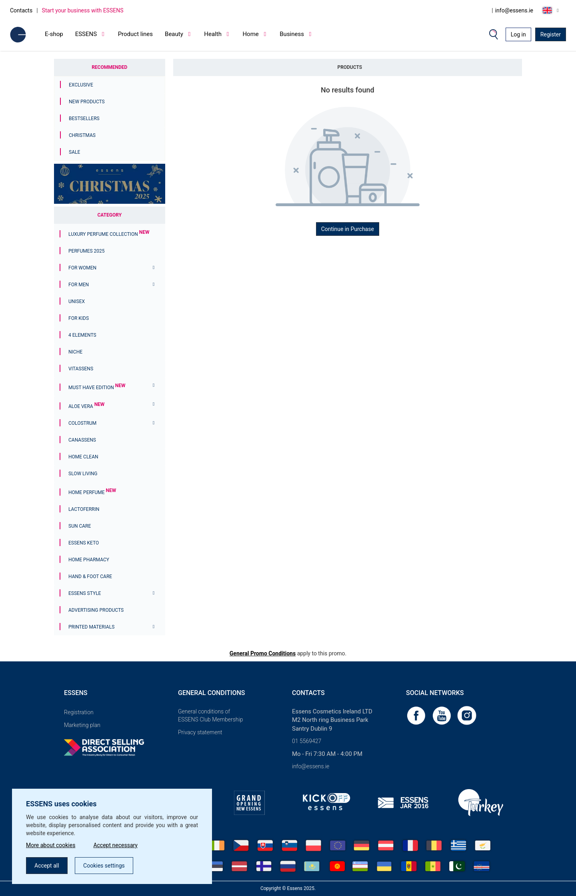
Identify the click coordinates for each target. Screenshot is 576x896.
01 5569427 (306, 741)
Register (550, 34)
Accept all (46, 865)
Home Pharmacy (88, 560)
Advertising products (96, 610)
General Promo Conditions (263, 653)
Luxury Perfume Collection (108, 234)
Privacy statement (200, 732)
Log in (518, 34)
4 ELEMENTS (82, 335)
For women (82, 268)
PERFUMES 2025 (86, 251)
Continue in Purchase (347, 229)
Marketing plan (82, 725)
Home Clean (83, 457)
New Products (87, 101)
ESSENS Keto (83, 543)
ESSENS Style (84, 593)
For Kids (78, 318)
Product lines (135, 34)
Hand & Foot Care (90, 576)
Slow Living (82, 473)
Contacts (21, 10)
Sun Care (79, 526)
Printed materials (91, 627)
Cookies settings (104, 865)
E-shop (54, 34)
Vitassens (80, 369)
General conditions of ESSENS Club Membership (210, 715)
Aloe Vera (86, 406)
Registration (79, 712)
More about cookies (50, 845)
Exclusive (81, 85)
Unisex (76, 301)
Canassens (82, 440)
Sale (74, 152)
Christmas (82, 135)
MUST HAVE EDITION (96, 387)
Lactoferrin (83, 509)
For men (78, 284)
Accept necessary (115, 845)
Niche (75, 352)
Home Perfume (92, 492)
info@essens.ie (514, 10)
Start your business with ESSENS (83, 10)
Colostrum (82, 423)
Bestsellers (84, 118)
